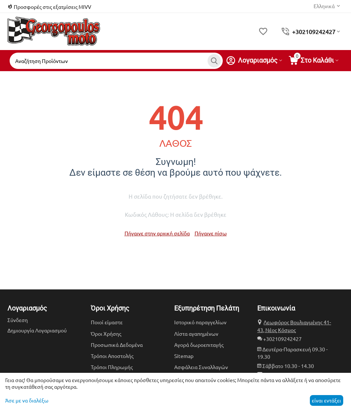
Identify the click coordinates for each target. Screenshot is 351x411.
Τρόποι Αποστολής (112, 355)
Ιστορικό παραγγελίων (200, 322)
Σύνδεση (17, 319)
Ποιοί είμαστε (107, 322)
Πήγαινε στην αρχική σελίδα (157, 233)
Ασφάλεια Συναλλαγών (201, 367)
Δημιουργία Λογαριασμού (37, 330)
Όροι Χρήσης (106, 333)
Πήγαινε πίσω (211, 233)
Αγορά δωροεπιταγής (198, 344)
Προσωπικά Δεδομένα (117, 344)
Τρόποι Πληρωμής (112, 367)
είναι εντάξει (326, 400)
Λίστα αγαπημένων (196, 333)
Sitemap (183, 355)
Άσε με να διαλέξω (27, 400)
